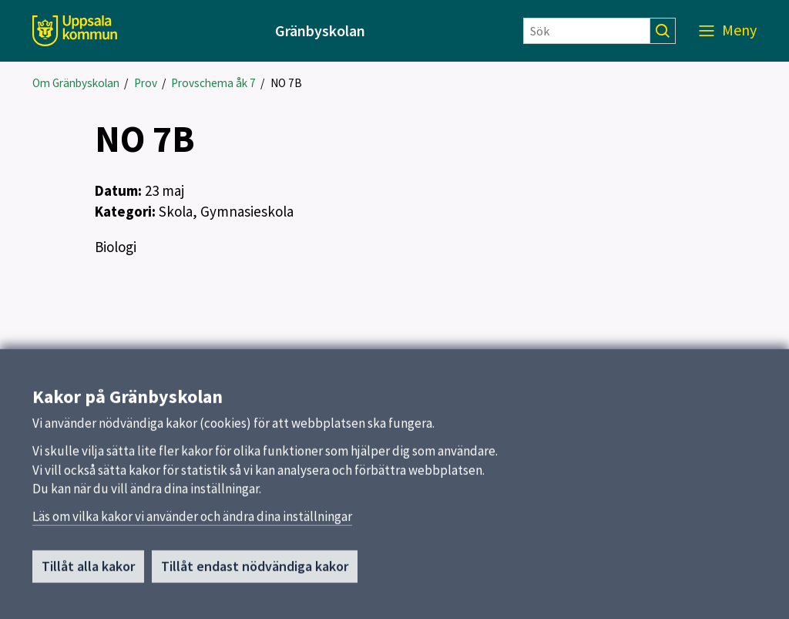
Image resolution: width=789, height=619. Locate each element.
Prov (145, 83)
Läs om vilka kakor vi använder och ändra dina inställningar (192, 522)
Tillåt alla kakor (88, 572)
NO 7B (286, 83)
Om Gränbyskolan (75, 83)
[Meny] (728, 31)
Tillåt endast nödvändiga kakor (254, 572)
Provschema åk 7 (213, 83)
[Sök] (586, 31)
